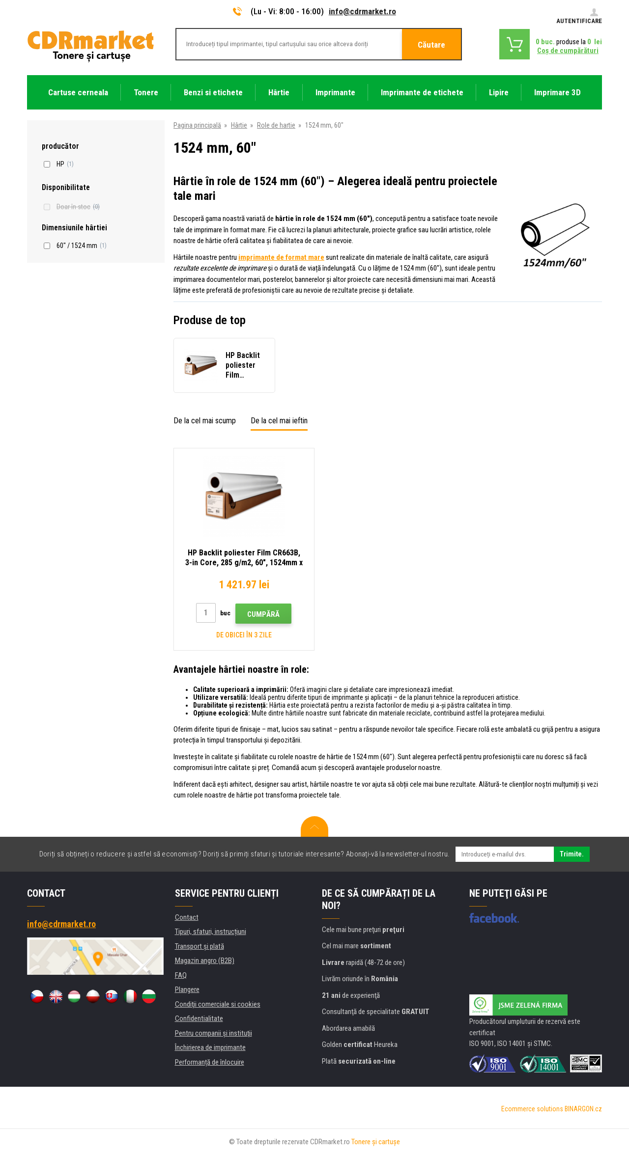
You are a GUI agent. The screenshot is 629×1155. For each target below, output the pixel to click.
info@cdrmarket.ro (362, 11)
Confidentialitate (199, 1018)
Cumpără (263, 614)
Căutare (431, 45)
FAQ (181, 975)
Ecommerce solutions (532, 1109)
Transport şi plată (199, 946)
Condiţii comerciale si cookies (217, 1004)
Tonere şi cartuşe (375, 1141)
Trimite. (572, 854)
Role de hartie (276, 125)
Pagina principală (197, 125)
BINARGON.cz (583, 1109)
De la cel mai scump (204, 420)
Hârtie (239, 125)
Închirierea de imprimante (210, 1047)
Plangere (187, 989)
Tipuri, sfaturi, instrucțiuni (210, 931)
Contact (187, 917)
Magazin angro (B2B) (204, 960)
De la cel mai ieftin (279, 420)
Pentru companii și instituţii (213, 1033)
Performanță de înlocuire (209, 1062)
